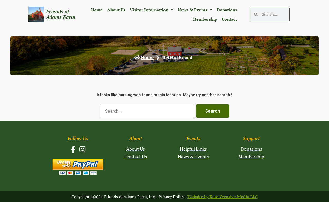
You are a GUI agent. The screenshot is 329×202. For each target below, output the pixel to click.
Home (97, 10)
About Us (116, 10)
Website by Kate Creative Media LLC (222, 196)
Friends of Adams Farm (60, 14)
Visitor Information (151, 10)
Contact (229, 19)
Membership (205, 19)
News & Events (195, 10)
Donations (227, 10)
